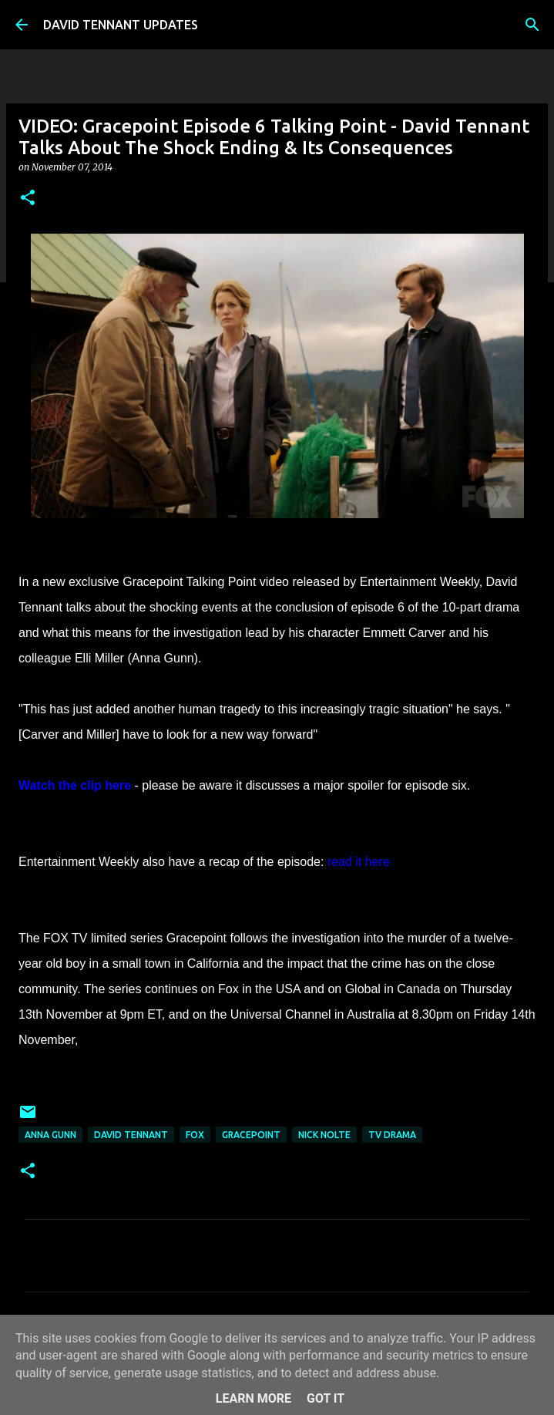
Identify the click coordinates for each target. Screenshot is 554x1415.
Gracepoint (251, 1135)
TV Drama (392, 1135)
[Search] (532, 24)
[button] (27, 198)
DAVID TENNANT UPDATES (120, 25)
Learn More (253, 1398)
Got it (325, 1398)
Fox (195, 1135)
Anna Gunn (50, 1135)
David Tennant (131, 1135)
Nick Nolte (324, 1135)
